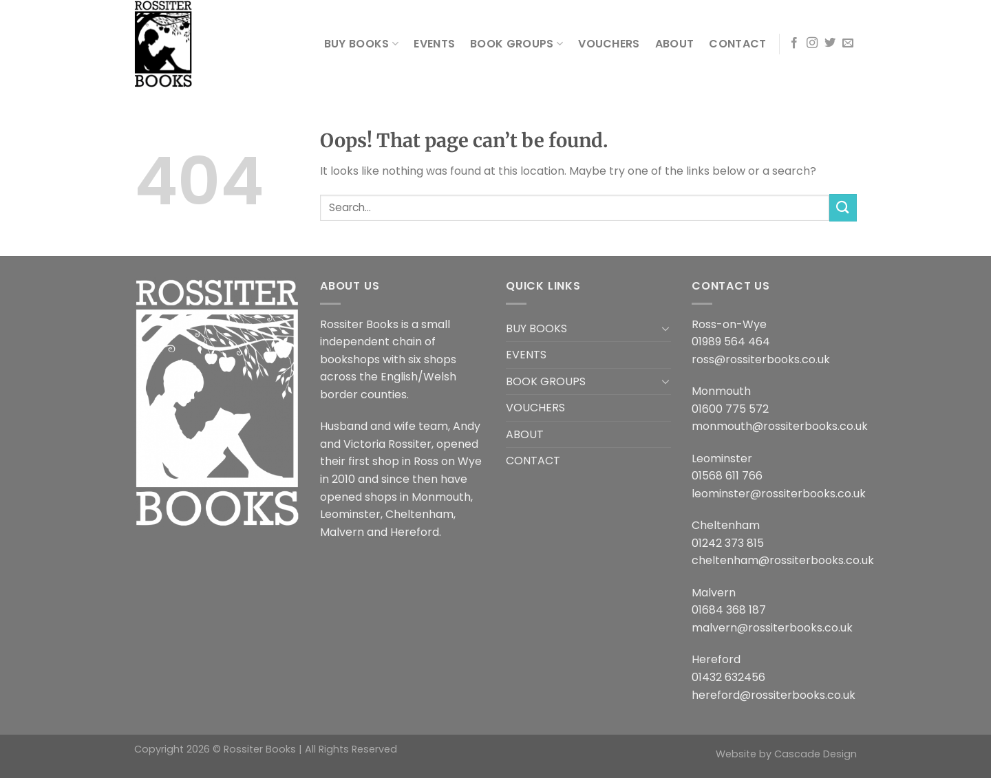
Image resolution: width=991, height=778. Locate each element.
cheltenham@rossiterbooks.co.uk (783, 560)
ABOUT (674, 44)
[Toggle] (665, 328)
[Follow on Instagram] (812, 43)
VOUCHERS (609, 44)
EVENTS (434, 44)
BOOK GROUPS (516, 44)
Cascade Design (815, 754)
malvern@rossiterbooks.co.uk (772, 628)
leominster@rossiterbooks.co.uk (779, 493)
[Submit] (843, 207)
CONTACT (737, 44)
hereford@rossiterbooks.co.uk (773, 695)
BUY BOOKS (361, 44)
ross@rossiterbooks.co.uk (761, 359)
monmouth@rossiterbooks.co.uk (780, 426)
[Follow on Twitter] (829, 43)
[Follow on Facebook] (794, 43)
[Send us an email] (847, 43)
